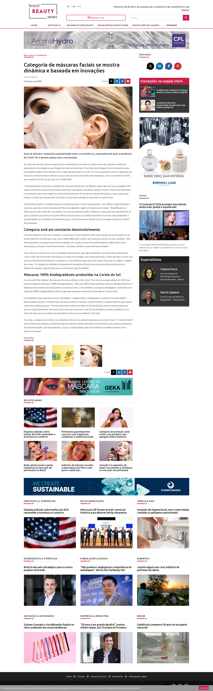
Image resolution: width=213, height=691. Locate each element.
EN (74, 6)
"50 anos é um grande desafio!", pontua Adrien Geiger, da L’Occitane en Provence (103, 626)
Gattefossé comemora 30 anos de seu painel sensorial (162, 626)
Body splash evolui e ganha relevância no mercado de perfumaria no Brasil (38, 468)
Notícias (53, 25)
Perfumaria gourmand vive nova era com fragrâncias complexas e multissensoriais (77, 434)
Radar (141, 615)
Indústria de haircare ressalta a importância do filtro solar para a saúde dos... (77, 468)
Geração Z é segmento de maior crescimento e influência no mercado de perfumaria (115, 468)
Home (34, 25)
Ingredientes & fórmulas (40, 558)
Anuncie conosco (99, 676)
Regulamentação (92, 501)
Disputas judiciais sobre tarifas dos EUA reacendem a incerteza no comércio (39, 434)
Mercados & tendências (35, 55)
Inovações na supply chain (113, 25)
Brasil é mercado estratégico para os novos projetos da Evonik (48, 568)
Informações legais (138, 676)
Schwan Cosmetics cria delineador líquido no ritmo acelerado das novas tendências (49, 626)
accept (204, 688)
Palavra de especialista (80, 25)
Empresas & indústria (94, 615)
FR (68, 6)
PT (79, 6)
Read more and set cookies (127, 688)
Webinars (171, 25)
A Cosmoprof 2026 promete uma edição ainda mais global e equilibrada (162, 206)
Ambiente (143, 558)
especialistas (151, 260)
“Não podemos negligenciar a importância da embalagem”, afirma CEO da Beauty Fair (105, 568)
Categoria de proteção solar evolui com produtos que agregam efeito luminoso (114, 434)
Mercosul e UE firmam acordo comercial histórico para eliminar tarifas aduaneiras (103, 511)
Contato (81, 676)
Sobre (69, 676)
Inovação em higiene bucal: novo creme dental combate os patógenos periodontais (163, 511)
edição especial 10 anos (145, 25)
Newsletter (96, 17)
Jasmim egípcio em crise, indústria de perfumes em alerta (158, 568)
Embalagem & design (94, 558)
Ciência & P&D (145, 501)
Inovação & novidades (39, 615)
